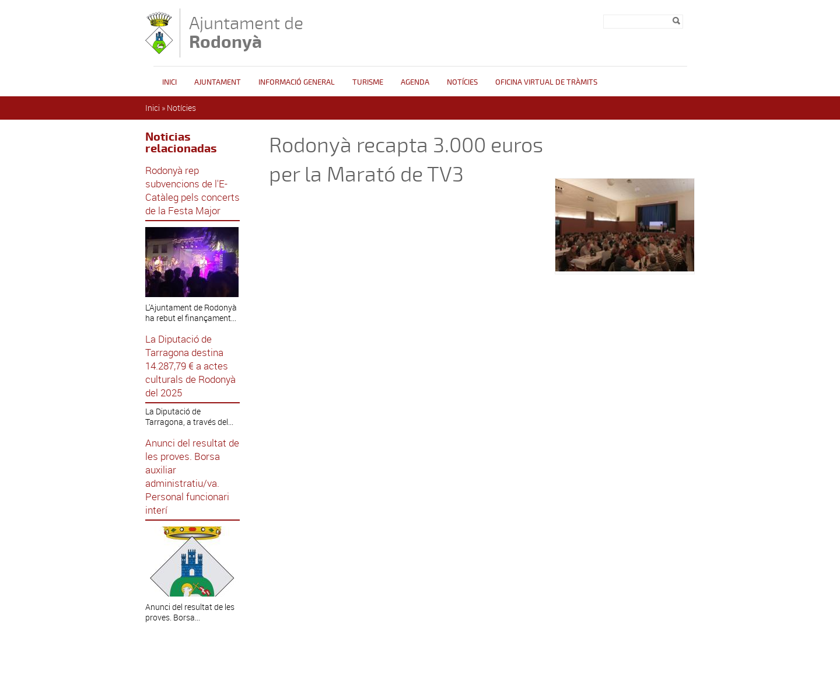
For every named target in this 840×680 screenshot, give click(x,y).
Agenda (415, 82)
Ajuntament (217, 82)
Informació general (296, 82)
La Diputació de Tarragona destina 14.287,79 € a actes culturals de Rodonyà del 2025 (190, 365)
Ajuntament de (246, 32)
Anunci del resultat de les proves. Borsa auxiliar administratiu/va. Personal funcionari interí (192, 476)
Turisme (367, 82)
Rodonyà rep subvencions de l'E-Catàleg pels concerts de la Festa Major (192, 190)
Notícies (462, 82)
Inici (169, 82)
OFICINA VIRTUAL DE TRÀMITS (546, 82)
